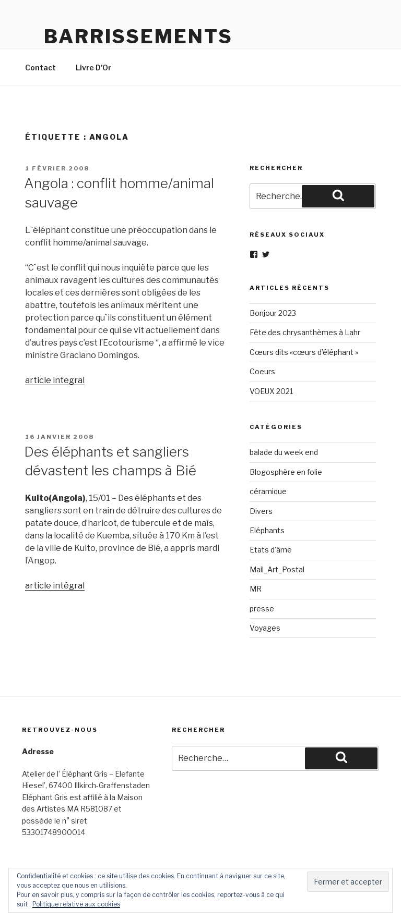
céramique (268, 491)
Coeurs (262, 371)
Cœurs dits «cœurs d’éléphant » (304, 352)
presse (262, 608)
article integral (55, 380)
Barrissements (138, 36)
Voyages (265, 627)
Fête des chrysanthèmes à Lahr (305, 332)
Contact (40, 67)
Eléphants (267, 530)
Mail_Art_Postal (277, 569)
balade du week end (284, 452)
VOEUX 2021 (271, 391)
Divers (261, 511)
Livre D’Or (93, 67)
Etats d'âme (271, 549)
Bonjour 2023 (273, 313)
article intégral (55, 586)
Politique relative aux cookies (76, 904)
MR (256, 588)
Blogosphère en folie (286, 472)
